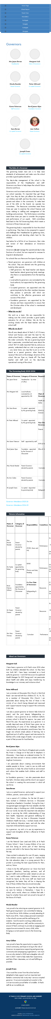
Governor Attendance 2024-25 (17, 505)
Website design (15, 1015)
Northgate (25, 20)
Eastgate (25, 24)
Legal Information (28, 1014)
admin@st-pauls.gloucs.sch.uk (25, 1008)
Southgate (25, 28)
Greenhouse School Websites (31, 1015)
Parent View (25, 13)
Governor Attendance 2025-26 (17, 501)
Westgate (25, 31)
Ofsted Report (25, 9)
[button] (25, 34)
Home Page (25, 6)
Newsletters (25, 17)
